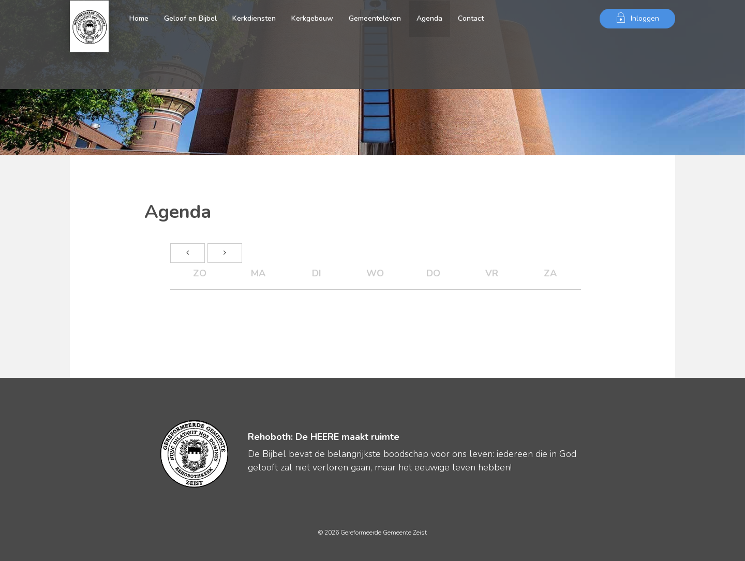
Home (138, 18)
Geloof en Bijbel (190, 18)
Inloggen (637, 17)
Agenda (429, 18)
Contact (471, 18)
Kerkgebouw (312, 18)
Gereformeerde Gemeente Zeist (89, 19)
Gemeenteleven (375, 18)
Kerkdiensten (254, 18)
